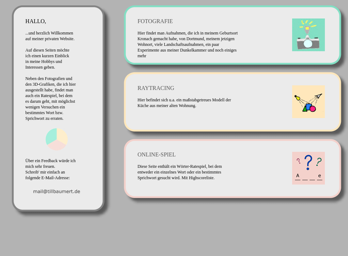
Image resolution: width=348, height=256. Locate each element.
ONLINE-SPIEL (156, 154)
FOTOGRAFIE (155, 21)
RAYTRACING (155, 88)
